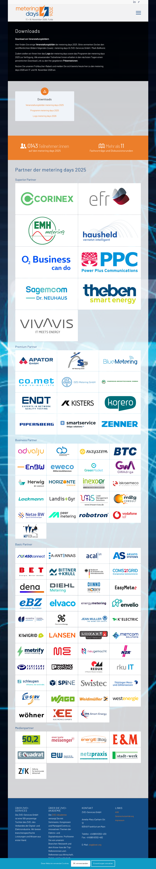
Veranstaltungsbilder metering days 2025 (45, 105)
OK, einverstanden (80, 863)
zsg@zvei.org (95, 845)
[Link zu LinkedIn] (134, 2)
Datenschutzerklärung (124, 816)
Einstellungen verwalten (103, 863)
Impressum (119, 820)
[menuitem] (137, 13)
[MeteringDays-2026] (34, 13)
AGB (117, 812)
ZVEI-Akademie (59, 815)
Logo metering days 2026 (44, 116)
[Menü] (137, 13)
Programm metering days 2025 (44, 111)
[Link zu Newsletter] (139, 2)
